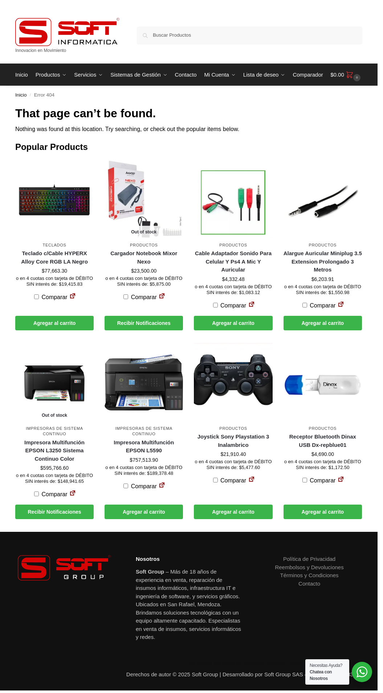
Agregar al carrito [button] (54, 323)
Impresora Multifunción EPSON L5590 (144, 446)
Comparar (51, 297)
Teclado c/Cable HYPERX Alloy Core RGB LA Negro (54, 257)
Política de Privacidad (309, 559)
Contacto (309, 583)
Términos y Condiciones (309, 575)
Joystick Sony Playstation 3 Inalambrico (233, 440)
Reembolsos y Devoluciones (309, 567)
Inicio (21, 95)
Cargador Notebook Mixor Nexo (143, 257)
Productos (144, 245)
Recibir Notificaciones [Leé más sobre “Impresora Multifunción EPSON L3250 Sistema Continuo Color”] (54, 512)
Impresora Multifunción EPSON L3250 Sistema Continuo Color (54, 450)
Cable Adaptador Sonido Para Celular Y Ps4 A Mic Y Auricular (233, 261)
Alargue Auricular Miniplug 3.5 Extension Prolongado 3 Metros (323, 261)
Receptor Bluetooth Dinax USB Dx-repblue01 (322, 440)
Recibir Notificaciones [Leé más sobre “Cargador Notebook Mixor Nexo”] (144, 323)
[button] (346, 75)
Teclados (54, 245)
